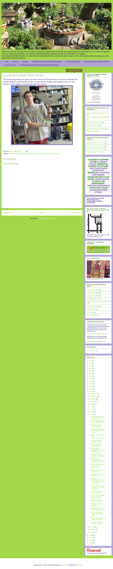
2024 (90, 363)
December (93, 394)
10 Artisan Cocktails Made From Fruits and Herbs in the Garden (39, 65)
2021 (90, 371)
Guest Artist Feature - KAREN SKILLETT (96, 441)
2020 (90, 373)
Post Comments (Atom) (46, 218)
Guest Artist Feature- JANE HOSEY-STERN (97, 508)
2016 (90, 384)
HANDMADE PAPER (93, 125)
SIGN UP (15, 61)
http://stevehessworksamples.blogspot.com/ (97, 333)
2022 (90, 368)
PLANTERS (90, 312)
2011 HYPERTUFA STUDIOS (95, 146)
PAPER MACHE (91, 131)
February (93, 529)
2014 (90, 389)
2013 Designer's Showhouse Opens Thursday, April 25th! (96, 460)
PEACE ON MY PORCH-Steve (49, 153)
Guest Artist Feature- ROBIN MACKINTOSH (97, 455)
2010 (90, 540)
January (92, 532)
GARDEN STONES (92, 295)
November (93, 396)
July (91, 406)
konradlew (64, 565)
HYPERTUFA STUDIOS (94, 152)
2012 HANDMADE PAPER (94, 122)
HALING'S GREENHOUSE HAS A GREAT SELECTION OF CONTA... (97, 481)
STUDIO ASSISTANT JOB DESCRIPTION (96, 61)
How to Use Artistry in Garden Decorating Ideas (96, 514)
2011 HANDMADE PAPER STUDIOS (98, 117)
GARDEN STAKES (14, 153)
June (92, 409)
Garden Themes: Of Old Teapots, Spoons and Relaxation (97, 487)
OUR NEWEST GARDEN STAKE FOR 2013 (97, 417)
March (92, 527)
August (92, 404)
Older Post (76, 213)
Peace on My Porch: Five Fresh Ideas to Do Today (97, 466)
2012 (90, 535)
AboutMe (25, 61)
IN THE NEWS (91, 350)
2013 (90, 391)
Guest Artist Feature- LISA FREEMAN (97, 470)
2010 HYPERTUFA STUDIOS (95, 143)
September (93, 401)
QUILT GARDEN (92, 315)
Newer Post (7, 213)
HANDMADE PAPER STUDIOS (96, 128)
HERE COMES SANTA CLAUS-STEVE (98, 302)
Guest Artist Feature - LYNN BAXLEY (96, 445)
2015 (90, 386)
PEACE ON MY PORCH (30, 153)
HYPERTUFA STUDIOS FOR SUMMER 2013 (97, 421)
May (91, 412)
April (91, 414)
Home (7, 61)
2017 (90, 381)
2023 (90, 366)
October (92, 399)
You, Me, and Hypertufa (72, 61)
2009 (90, 543)
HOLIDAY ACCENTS (93, 306)
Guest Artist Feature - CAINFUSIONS (96, 425)
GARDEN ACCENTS (93, 290)
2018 (90, 378)
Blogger (79, 565)
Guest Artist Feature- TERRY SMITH (96, 492)
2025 (90, 361)
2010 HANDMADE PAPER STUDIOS (98, 113)
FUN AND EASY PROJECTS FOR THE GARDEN (46, 61)
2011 (90, 538)
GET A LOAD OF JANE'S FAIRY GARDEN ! (97, 496)
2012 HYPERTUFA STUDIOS (95, 149)
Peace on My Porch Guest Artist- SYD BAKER (97, 518)
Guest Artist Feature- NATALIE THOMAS (96, 500)
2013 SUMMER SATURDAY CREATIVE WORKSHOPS (97, 450)
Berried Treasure (10, 65)
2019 (90, 376)
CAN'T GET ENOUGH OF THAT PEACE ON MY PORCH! (97, 430)
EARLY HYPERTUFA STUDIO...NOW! (96, 522)
